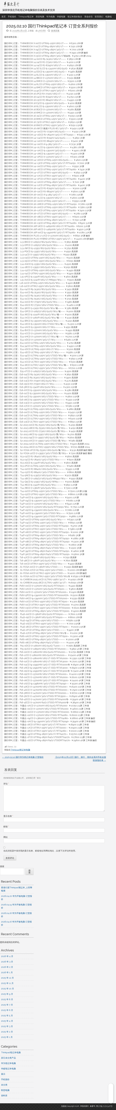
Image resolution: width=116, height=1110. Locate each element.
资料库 (4, 1095)
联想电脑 (40, 16)
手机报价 (12, 16)
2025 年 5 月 (7, 1015)
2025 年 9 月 (7, 994)
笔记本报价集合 (74, 16)
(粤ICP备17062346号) (104, 1106)
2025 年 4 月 (7, 1021)
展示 (3, 1074)
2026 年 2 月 (7, 967)
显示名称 (8, 816)
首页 (3, 16)
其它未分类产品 (8, 1058)
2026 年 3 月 (7, 961)
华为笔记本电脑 (8, 1063)
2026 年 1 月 (7, 972)
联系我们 (99, 16)
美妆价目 (88, 16)
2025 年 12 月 (7, 978)
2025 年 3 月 (7, 1026)
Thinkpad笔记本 (26, 16)
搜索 (2, 866)
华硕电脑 (61, 16)
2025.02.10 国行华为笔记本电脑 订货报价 (23, 757)
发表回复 (55, 30)
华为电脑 (50, 16)
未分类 (4, 1085)
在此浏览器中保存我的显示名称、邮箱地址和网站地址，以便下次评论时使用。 (40, 851)
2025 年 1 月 (7, 1037)
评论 (6, 783)
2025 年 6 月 (7, 1010)
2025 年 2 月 (7, 1031)
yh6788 (42, 30)
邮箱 (6, 826)
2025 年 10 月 (7, 988)
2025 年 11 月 (7, 983)
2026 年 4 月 (7, 956)
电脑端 (108, 16)
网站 (5, 837)
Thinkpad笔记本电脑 (20, 750)
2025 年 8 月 (7, 999)
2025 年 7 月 (7, 1005)
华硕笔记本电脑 (8, 1068)
